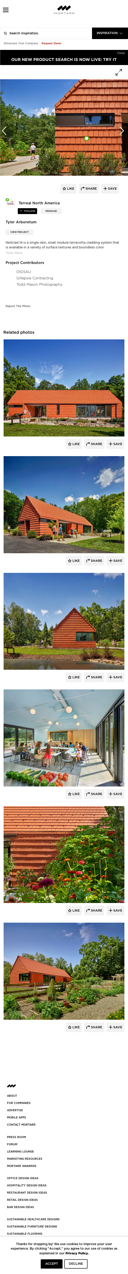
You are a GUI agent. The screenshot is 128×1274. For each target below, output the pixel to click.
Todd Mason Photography (39, 284)
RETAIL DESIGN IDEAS (22, 1200)
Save (117, 444)
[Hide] (121, 52)
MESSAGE (51, 211)
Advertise (15, 1110)
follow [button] (29, 211)
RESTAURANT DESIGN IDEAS (27, 1192)
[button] (5, 10)
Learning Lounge (20, 1151)
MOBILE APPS (16, 1117)
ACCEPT (51, 1263)
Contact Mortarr (21, 1124)
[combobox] (110, 33)
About (12, 1095)
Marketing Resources (24, 1158)
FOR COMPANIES (19, 1103)
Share (96, 444)
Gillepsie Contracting (34, 278)
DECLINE (76, 1263)
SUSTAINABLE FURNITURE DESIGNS (32, 1226)
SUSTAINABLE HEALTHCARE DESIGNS (33, 1219)
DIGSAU (23, 272)
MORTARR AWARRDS (21, 1166)
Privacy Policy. (77, 1253)
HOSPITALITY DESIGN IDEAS (27, 1185)
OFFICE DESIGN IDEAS (22, 1178)
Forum (12, 1144)
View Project (19, 232)
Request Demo (51, 43)
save (112, 188)
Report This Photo (18, 306)
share (91, 188)
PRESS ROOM (16, 1137)
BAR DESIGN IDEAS (20, 1207)
